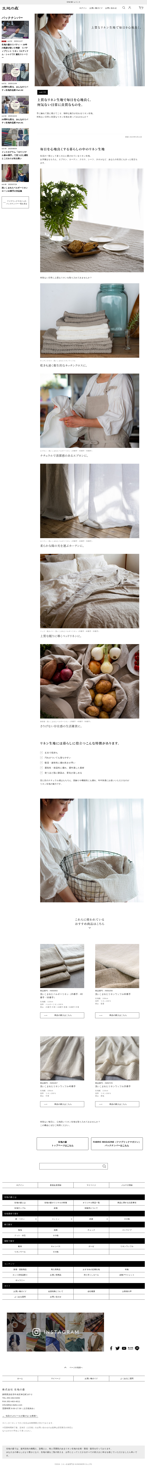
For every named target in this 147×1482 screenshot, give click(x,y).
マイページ (91, 1186)
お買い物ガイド (95, 9)
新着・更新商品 (20, 1270)
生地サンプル (20, 1209)
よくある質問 (20, 1298)
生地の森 (13, 9)
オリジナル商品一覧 (91, 1203)
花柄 (56, 1231)
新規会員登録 (56, 1186)
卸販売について (91, 1209)
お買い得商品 (56, 1276)
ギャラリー (20, 1281)
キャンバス (55, 1247)
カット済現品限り (20, 1276)
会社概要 (91, 1292)
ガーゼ (91, 1247)
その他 (127, 1220)
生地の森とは (20, 1203)
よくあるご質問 (127, 1379)
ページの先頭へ (76, 1368)
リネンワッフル (127, 1247)
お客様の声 (127, 1292)
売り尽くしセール (91, 1276)
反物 (56, 1209)
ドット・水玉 (20, 1236)
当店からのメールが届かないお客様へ (22, 1416)
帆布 (20, 1247)
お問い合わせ (111, 9)
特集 (127, 1270)
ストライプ (127, 1231)
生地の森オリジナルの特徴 (55, 1203)
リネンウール (20, 1253)
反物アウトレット (127, 1276)
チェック (91, 1231)
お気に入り (135, 8)
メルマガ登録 (127, 1186)
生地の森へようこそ (73, 2)
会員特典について (55, 1292)
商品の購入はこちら (63, 1015)
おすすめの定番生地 (91, 1270)
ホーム (20, 1379)
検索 (104, 1167)
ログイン (81, 9)
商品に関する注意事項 (127, 1203)
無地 (20, 1231)
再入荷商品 (55, 1270)
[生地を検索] (124, 8)
